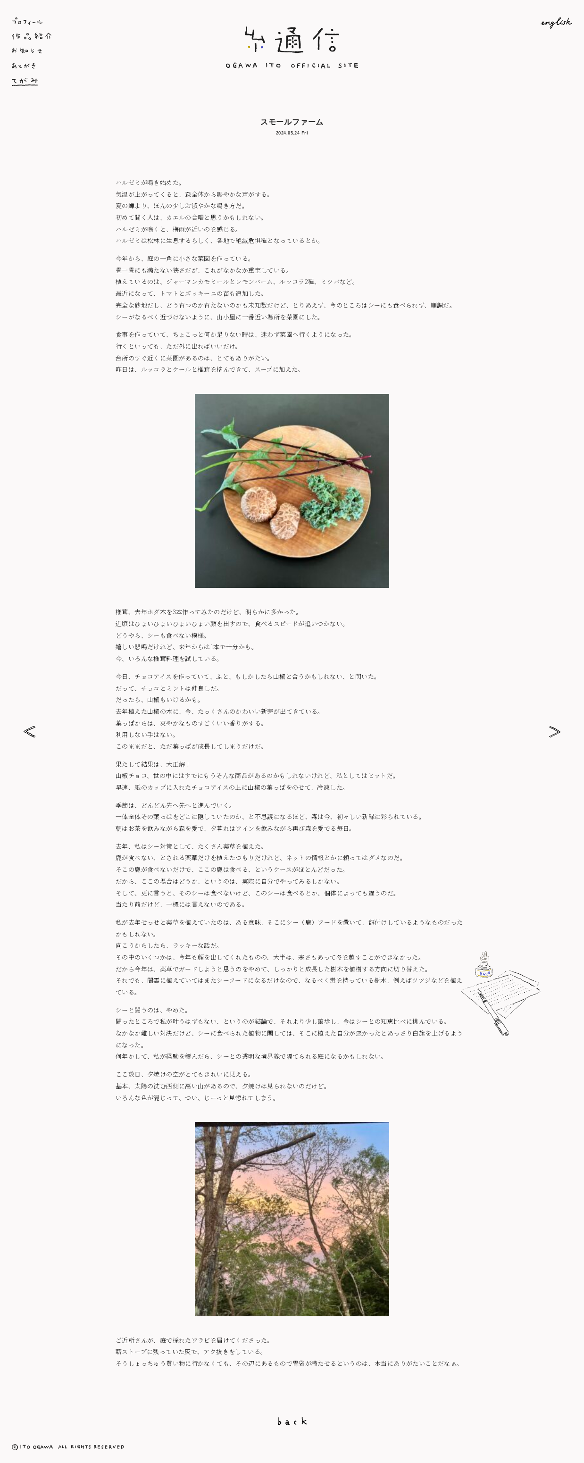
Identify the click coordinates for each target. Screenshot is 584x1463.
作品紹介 (105, 36)
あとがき (105, 66)
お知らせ (105, 51)
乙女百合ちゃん (29, 731)
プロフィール (105, 21)
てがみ (105, 81)
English (478, 23)
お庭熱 (554, 731)
